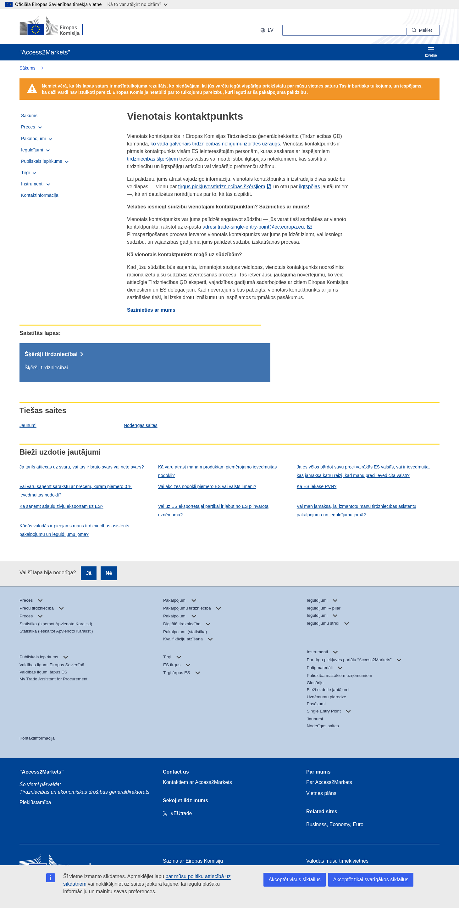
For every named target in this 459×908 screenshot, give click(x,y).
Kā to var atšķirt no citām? (137, 4)
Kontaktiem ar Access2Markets (197, 782)
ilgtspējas (309, 186)
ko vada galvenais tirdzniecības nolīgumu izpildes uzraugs (215, 143)
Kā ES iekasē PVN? (317, 486)
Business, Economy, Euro (334, 824)
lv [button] (267, 30)
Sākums (27, 68)
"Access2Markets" (41, 772)
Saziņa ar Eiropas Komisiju (193, 861)
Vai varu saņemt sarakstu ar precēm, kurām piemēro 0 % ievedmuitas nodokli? (75, 490)
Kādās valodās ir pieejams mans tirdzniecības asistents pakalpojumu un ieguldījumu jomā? (74, 530)
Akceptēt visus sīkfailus (294, 879)
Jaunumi (27, 425)
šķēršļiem (254, 186)
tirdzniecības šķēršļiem (152, 159)
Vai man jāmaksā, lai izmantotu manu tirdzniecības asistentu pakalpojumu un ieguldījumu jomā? (356, 510)
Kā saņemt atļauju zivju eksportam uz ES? (61, 506)
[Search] (423, 30)
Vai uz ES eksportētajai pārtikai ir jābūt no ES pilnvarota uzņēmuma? (213, 510)
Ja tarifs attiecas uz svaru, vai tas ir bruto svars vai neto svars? (81, 466)
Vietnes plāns (321, 793)
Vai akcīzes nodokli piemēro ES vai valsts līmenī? (207, 486)
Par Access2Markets (329, 782)
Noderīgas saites (141, 425)
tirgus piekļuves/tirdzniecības (211, 186)
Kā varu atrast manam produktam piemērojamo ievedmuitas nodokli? (217, 471)
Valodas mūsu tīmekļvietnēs (337, 861)
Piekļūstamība (35, 802)
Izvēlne (431, 52)
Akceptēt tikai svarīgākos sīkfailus (370, 879)
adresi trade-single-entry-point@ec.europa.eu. (253, 227)
